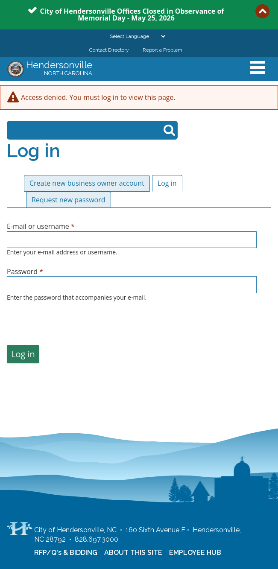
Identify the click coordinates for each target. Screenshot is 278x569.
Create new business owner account (86, 183)
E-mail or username (41, 226)
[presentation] (72, 328)
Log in (170, 183)
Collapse (262, 11)
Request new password (68, 199)
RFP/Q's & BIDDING (65, 553)
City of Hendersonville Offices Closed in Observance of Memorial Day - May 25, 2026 (132, 14)
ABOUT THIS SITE (133, 553)
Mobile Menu (257, 67)
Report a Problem (162, 50)
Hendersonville (59, 69)
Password (25, 271)
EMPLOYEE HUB (195, 553)
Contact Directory (109, 50)
